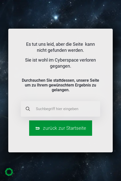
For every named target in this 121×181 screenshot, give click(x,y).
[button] (9, 172)
